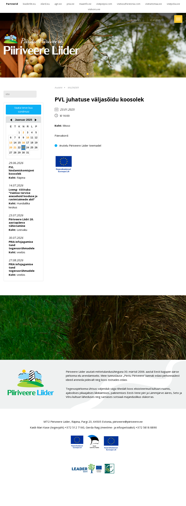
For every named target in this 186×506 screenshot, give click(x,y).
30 (23, 152)
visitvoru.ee (94, 9)
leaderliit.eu (29, 3)
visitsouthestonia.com (128, 3)
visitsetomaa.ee (153, 3)
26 (36, 147)
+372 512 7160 (74, 427)
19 (36, 142)
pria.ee (70, 3)
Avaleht (58, 87)
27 (10, 152)
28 (15, 152)
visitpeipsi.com (104, 3)
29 (19, 152)
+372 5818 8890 (146, 427)
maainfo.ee (85, 3)
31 (27, 152)
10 (27, 137)
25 (31, 147)
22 (19, 147)
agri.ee (58, 3)
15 (19, 142)
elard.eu (45, 3)
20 (10, 147)
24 (27, 147)
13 (10, 142)
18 (31, 142)
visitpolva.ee (173, 3)
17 (27, 142)
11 (31, 137)
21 (15, 147)
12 (36, 137)
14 (15, 142)
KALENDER (73, 87)
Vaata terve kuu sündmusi (23, 109)
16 (23, 142)
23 (23, 147)
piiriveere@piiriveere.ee (128, 421)
